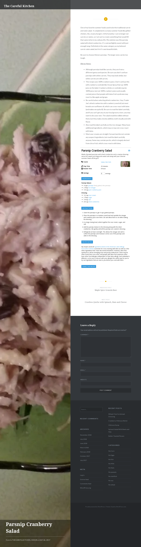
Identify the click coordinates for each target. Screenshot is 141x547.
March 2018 (84, 447)
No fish (110, 459)
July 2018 (83, 439)
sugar (90, 197)
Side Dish (108, 162)
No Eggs (111, 455)
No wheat (111, 485)
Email (83, 370)
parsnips (90, 185)
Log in (82, 475)
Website (83, 379)
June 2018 (83, 443)
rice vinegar (92, 188)
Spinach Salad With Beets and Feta (118, 430)
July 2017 (83, 460)
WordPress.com (121, 507)
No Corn (111, 451)
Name (83, 360)
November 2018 (85, 435)
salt (89, 200)
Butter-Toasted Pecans (116, 436)
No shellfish (112, 476)
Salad (102, 162)
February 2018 (85, 452)
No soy (110, 480)
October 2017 (85, 456)
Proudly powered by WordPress (95, 507)
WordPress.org (85, 488)
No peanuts (112, 472)
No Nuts (111, 468)
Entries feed (84, 479)
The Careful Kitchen (19, 6)
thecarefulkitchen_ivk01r (24, 540)
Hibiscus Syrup (113, 425)
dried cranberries (94, 202)
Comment (84, 334)
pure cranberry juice (95, 190)
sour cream (92, 195)
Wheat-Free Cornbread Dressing (116, 415)
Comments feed (85, 484)
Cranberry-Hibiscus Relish (117, 421)
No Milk (111, 463)
